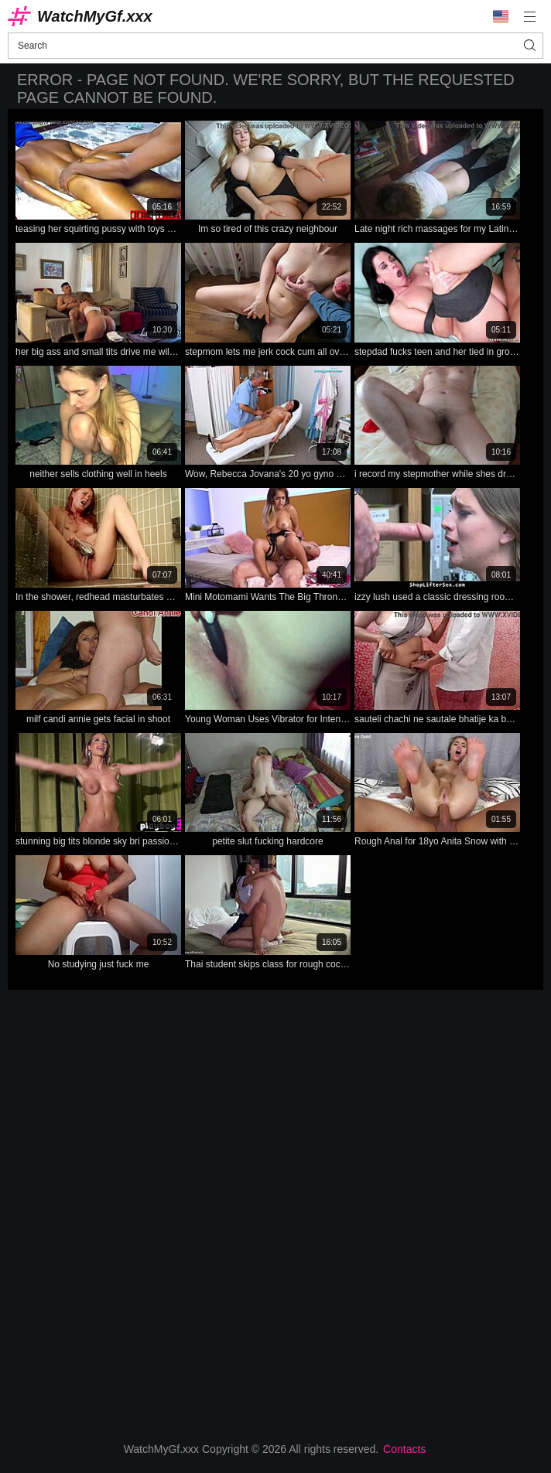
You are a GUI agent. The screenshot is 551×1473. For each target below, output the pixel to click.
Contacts (404, 1449)
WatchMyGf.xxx (94, 16)
